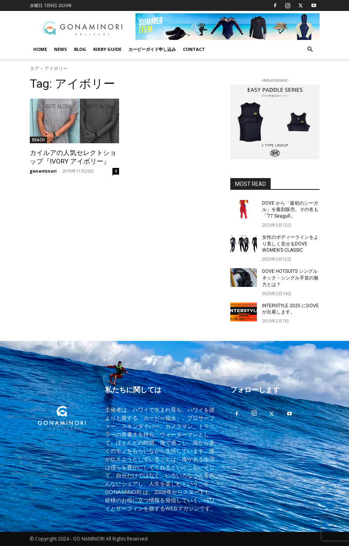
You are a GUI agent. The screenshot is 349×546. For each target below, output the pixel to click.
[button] (310, 49)
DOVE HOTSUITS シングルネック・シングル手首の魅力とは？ (290, 277)
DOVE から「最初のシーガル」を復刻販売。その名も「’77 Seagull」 (290, 209)
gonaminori (43, 171)
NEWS (60, 49)
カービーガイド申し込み (152, 49)
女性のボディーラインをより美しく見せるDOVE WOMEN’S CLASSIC (290, 243)
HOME (40, 49)
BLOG (80, 49)
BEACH (38, 139)
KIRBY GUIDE (107, 49)
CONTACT (194, 49)
